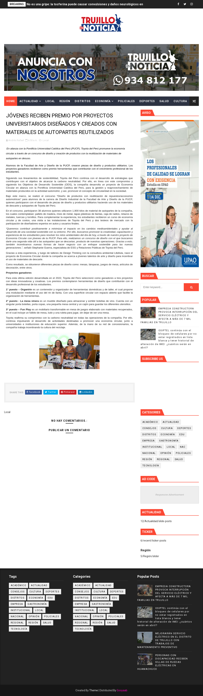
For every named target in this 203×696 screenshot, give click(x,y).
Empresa (148, 440)
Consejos (149, 428)
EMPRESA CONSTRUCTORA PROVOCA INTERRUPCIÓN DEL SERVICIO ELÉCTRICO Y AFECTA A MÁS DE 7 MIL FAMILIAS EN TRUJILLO (169, 315)
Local (50, 101)
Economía (103, 101)
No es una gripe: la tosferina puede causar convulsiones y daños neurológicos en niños (89, 4)
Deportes (147, 101)
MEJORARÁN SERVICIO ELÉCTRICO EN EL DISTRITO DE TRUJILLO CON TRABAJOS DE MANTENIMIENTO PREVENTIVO (164, 640)
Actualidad (28, 101)
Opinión (165, 453)
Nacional (149, 453)
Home (10, 101)
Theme (93, 690)
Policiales (126, 101)
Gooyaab (122, 690)
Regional (163, 459)
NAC (182, 447)
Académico (150, 422)
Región (64, 101)
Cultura (180, 101)
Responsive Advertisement (169, 494)
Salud (164, 101)
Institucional (152, 447)
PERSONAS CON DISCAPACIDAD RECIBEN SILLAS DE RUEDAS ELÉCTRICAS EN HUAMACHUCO (162, 662)
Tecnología (150, 465)
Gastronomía (168, 440)
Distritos (83, 101)
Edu (182, 434)
